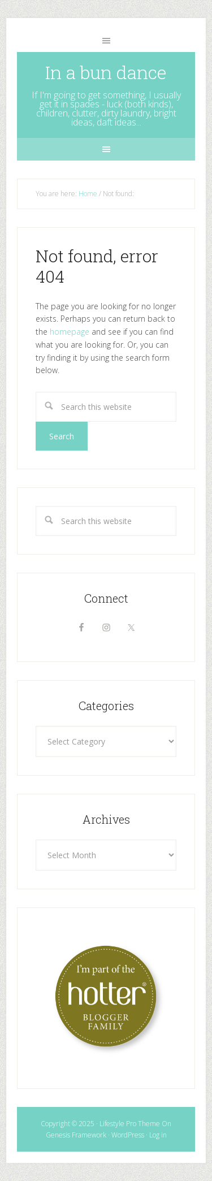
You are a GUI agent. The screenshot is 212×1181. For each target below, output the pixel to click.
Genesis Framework (76, 1135)
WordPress (127, 1135)
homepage (69, 331)
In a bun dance (106, 72)
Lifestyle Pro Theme (129, 1123)
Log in (158, 1135)
